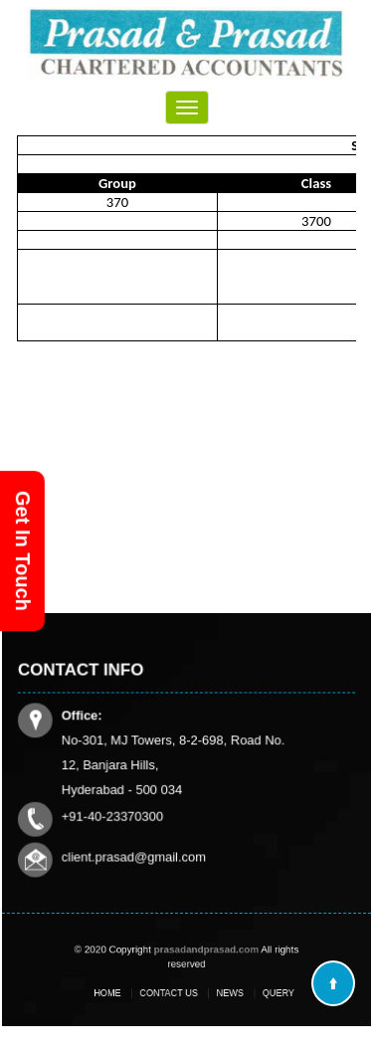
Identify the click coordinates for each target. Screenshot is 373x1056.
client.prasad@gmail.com (135, 855)
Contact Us (172, 992)
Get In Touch (23, 551)
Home (123, 992)
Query (261, 992)
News (222, 992)
